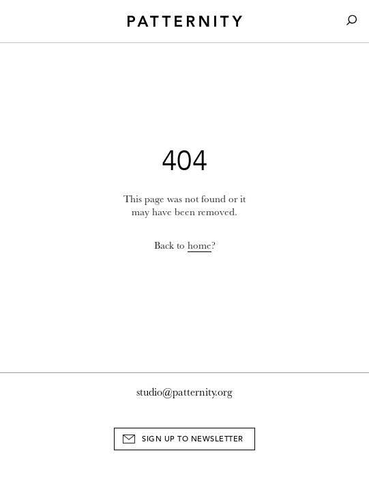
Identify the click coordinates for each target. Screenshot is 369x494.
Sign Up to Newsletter (192, 439)
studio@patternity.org (184, 392)
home (199, 245)
